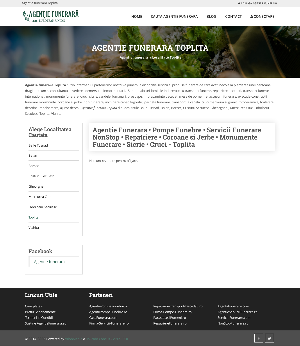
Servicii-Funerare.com (234, 318)
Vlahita (34, 228)
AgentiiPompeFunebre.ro (108, 312)
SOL (126, 339)
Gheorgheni (37, 186)
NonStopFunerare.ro (233, 323)
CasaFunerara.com (103, 318)
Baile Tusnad (38, 145)
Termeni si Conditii (39, 318)
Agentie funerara (134, 57)
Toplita (33, 217)
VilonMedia (73, 339)
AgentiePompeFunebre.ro (108, 306)
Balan (33, 155)
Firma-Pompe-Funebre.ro (172, 312)
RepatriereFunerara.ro (170, 323)
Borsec (34, 166)
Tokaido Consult (98, 339)
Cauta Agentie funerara (174, 16)
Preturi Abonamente (40, 312)
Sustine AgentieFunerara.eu (45, 323)
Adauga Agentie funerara (258, 3)
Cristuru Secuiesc (41, 176)
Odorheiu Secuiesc (43, 207)
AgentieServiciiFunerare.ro (237, 312)
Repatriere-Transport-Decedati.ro (178, 306)
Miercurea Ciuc (40, 197)
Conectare (262, 16)
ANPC (117, 339)
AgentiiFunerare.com (233, 306)
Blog (211, 16)
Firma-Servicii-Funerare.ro (109, 323)
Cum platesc (34, 306)
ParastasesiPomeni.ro (169, 318)
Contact (233, 16)
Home (136, 16)
